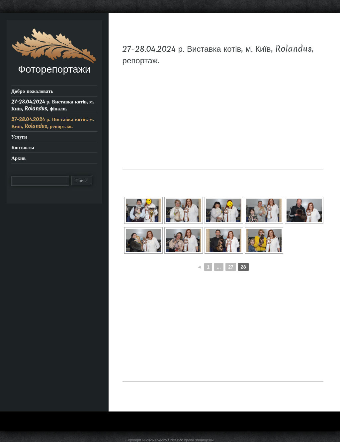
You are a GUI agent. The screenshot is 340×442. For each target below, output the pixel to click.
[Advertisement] (223, 122)
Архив (18, 158)
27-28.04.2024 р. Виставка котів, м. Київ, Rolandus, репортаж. (52, 123)
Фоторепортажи (54, 69)
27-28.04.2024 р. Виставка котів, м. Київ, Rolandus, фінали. (52, 105)
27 (230, 267)
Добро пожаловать (32, 91)
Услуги (19, 136)
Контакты (22, 147)
